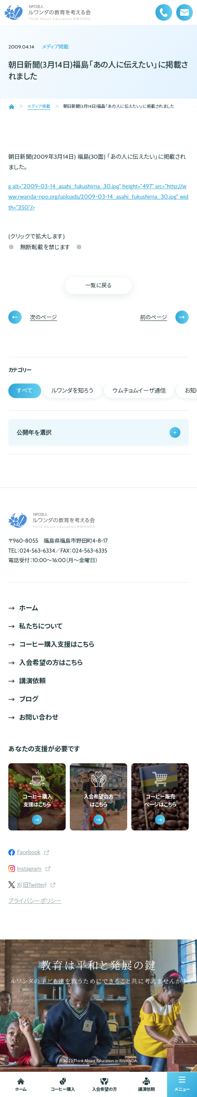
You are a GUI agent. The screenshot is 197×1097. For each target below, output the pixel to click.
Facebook (28, 852)
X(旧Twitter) (32, 884)
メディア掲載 (55, 47)
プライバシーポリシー (35, 901)
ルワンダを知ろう (73, 390)
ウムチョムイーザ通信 (139, 390)
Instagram (29, 868)
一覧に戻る (98, 285)
